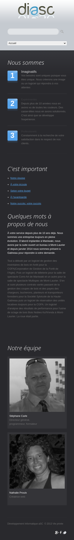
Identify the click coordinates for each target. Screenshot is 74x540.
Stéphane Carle (18, 415)
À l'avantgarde (18, 197)
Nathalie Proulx (18, 492)
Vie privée (58, 523)
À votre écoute (18, 184)
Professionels (29, 131)
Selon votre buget (20, 190)
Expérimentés (29, 99)
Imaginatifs (29, 71)
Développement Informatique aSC (37, 11)
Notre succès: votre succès (25, 203)
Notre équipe (17, 178)
